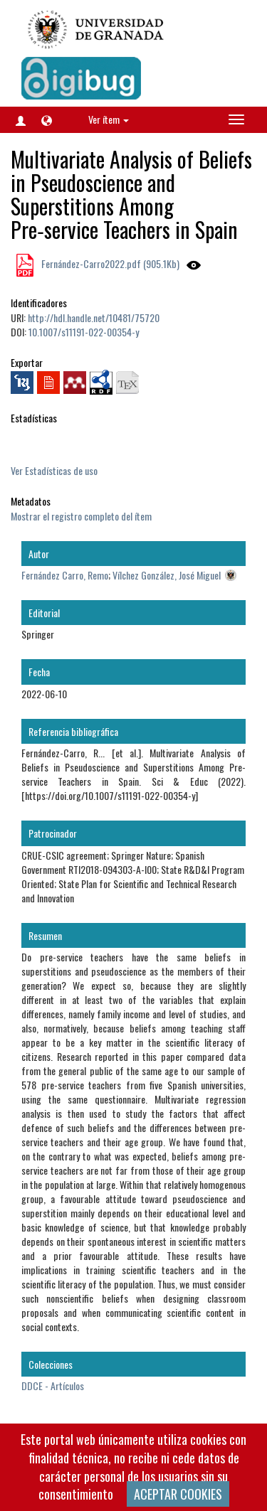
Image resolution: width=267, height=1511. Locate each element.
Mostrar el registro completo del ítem (81, 515)
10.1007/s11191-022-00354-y (83, 331)
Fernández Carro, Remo (64, 574)
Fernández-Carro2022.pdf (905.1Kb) (109, 263)
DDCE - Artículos (52, 1385)
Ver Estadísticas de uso (54, 470)
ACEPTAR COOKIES (178, 1494)
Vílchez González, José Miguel (166, 574)
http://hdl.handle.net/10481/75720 (93, 317)
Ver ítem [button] (108, 119)
